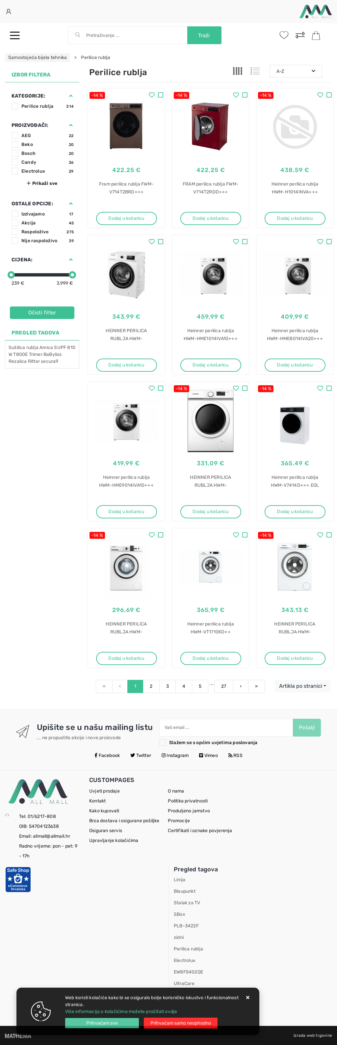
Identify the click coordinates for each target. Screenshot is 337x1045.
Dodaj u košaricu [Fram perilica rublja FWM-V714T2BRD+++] (126, 218)
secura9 (49, 361)
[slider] (11, 274)
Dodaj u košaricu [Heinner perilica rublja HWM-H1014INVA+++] (295, 218)
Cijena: (22, 260)
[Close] (102, 1023)
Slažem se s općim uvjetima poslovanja (213, 742)
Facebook (107, 755)
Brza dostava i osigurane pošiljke (124, 821)
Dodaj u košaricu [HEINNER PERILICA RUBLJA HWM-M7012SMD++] (210, 511)
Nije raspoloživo (47, 241)
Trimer (35, 354)
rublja (32, 347)
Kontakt (97, 801)
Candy (47, 162)
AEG (47, 135)
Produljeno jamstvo (189, 811)
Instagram (175, 755)
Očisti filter (42, 312)
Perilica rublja (188, 949)
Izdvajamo (47, 214)
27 (223, 686)
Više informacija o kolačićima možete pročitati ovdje (121, 1011)
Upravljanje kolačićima (113, 840)
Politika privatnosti (188, 801)
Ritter (34, 361)
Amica (46, 347)
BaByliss (52, 354)
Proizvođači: (30, 125)
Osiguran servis (105, 830)
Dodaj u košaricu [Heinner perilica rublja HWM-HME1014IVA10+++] (210, 365)
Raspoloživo (47, 232)
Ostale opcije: (32, 204)
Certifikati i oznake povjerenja (200, 830)
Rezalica (18, 361)
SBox (179, 914)
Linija (179, 880)
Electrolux (47, 171)
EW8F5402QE (188, 972)
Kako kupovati (104, 811)
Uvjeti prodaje (104, 791)
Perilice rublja (47, 106)
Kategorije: (28, 96)
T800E (20, 354)
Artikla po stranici (300, 686)
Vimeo (208, 755)
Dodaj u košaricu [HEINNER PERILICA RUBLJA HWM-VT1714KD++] (295, 658)
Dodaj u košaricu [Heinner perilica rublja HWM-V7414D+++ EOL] (295, 511)
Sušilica (17, 347)
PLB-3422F (186, 926)
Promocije (179, 821)
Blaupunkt (184, 891)
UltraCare (184, 983)
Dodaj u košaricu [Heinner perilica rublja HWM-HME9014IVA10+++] (126, 511)
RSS (235, 755)
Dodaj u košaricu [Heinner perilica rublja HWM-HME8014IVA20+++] (295, 365)
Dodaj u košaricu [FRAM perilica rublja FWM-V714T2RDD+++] (210, 218)
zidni (179, 937)
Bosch (47, 153)
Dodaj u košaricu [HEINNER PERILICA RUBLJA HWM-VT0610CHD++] (126, 658)
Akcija (47, 223)
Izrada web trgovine (313, 1035)
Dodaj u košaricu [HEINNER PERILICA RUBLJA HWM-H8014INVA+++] (126, 365)
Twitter (140, 755)
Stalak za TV (187, 903)
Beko (47, 144)
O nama (176, 791)
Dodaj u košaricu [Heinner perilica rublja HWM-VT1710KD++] (210, 658)
